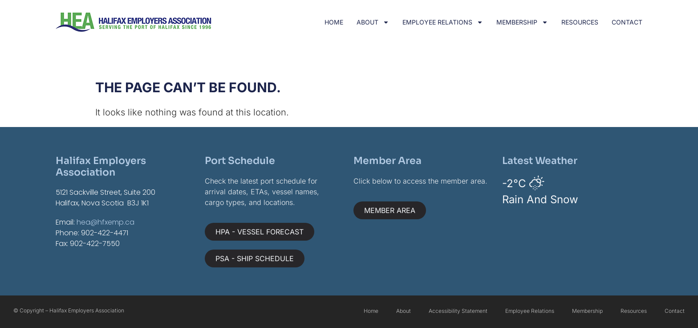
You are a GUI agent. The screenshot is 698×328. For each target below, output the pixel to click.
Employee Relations (442, 22)
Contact (627, 22)
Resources (579, 22)
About (373, 22)
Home (334, 22)
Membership (522, 22)
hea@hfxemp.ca (105, 222)
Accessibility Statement (458, 311)
